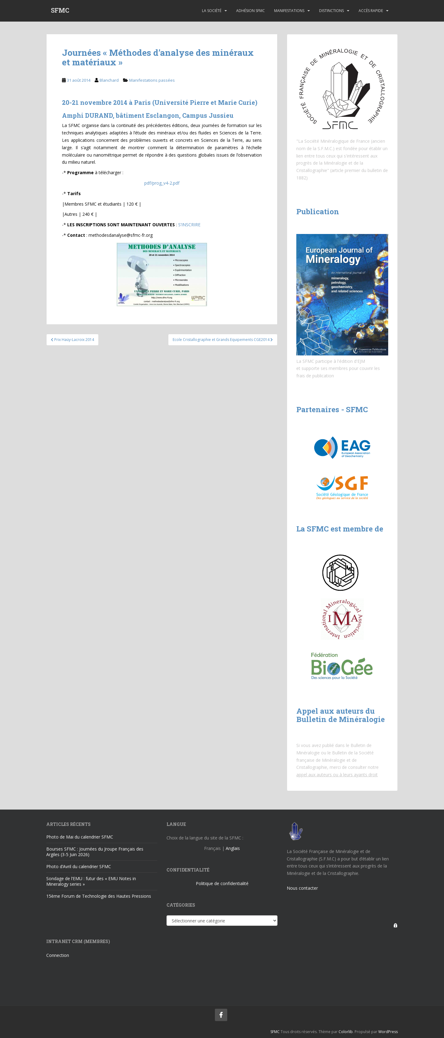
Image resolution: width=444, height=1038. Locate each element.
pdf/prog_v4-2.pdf (161, 183)
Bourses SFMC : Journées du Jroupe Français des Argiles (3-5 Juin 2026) (94, 851)
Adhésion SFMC (250, 10)
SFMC (60, 11)
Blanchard (109, 80)
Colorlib (346, 1031)
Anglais (233, 848)
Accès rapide (371, 10)
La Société (211, 10)
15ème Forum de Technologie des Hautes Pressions (98, 896)
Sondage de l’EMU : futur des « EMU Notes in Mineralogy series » (91, 881)
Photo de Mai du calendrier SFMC (79, 837)
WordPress (388, 1031)
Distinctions (331, 10)
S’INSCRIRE (189, 225)
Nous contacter (302, 888)
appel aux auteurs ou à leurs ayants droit (337, 774)
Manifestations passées (152, 80)
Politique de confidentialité (222, 883)
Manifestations (289, 10)
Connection (57, 955)
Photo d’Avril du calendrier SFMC (78, 866)
